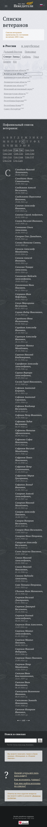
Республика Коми (12, 105)
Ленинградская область (15, 82)
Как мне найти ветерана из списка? (27, 785)
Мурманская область (14, 85)
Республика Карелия (14, 100)
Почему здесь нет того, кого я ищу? (26, 774)
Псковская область (13, 97)
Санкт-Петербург (12, 108)
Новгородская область (15, 93)
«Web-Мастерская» (20, 818)
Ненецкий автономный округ (18, 89)
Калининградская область (16, 77)
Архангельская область (15, 70)
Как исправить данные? (27, 779)
